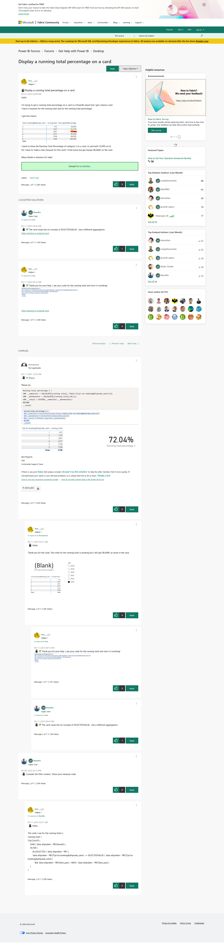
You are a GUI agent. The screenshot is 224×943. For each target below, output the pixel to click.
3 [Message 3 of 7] (36, 880)
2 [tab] (172, 136)
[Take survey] (157, 130)
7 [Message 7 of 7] (29, 320)
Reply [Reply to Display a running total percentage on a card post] (132, 184)
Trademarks (199, 924)
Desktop (98, 51)
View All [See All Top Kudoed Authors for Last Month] (152, 281)
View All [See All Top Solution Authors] (152, 221)
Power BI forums (29, 51)
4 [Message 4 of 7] (29, 503)
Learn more (23, 13)
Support (138, 22)
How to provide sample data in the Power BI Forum (82, 480)
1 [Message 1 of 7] (29, 184)
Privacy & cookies (169, 924)
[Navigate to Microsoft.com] (26, 22)
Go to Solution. (83, 166)
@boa (31, 377)
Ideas (90, 22)
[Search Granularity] (125, 36)
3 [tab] (174, 136)
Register (169, 29)
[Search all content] (171, 36)
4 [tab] (176, 136)
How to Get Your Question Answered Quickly (169, 158)
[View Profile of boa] (30, 80)
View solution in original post (35, 233)
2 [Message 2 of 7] (29, 784)
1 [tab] (171, 136)
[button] (112, 69)
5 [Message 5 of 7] (36, 609)
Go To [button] (199, 29)
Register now (202, 41)
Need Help (34, 178)
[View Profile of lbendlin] (37, 212)
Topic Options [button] (129, 68)
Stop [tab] (179, 137)
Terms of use (185, 924)
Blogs (115, 22)
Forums (66, 22)
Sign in (180, 29)
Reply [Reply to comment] (132, 249)
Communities (102, 22)
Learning (126, 22)
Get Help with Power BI (73, 51)
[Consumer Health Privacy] (55, 933)
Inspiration (78, 22)
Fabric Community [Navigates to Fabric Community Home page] (48, 22)
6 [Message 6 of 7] (29, 242)
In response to (28, 219)
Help (189, 29)
